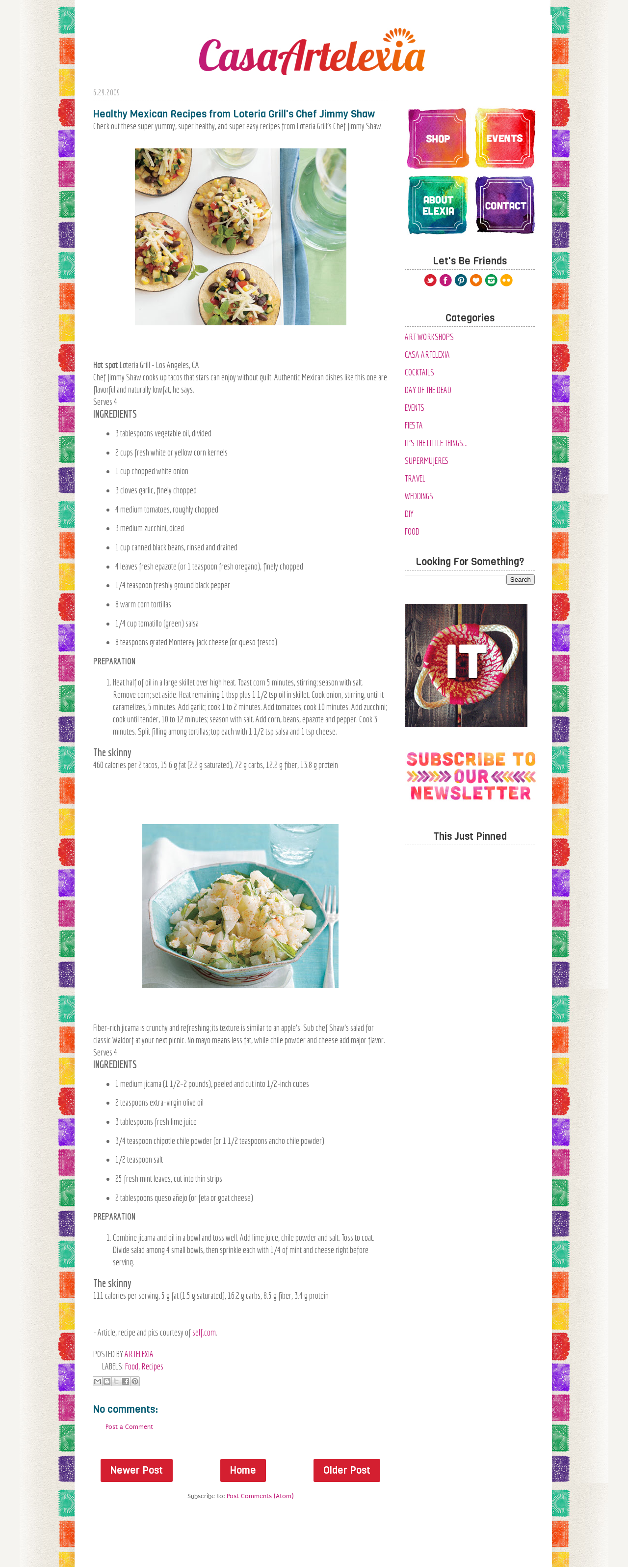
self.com (204, 1332)
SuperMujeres (427, 461)
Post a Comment (129, 1426)
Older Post (346, 1470)
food (131, 1366)
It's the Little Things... (436, 443)
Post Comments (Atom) (260, 1496)
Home (243, 1470)
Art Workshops (429, 337)
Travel (415, 478)
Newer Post (136, 1470)
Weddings (419, 496)
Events (414, 407)
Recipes (152, 1366)
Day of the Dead (428, 390)
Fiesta (414, 425)
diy (409, 514)
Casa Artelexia (427, 354)
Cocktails (419, 372)
